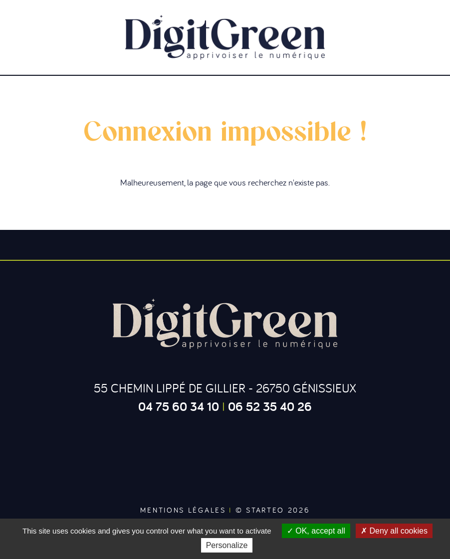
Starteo (265, 510)
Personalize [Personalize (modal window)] (227, 545)
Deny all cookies (394, 531)
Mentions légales (182, 510)
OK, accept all (316, 531)
